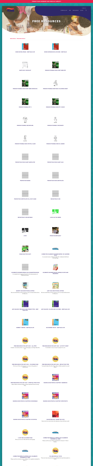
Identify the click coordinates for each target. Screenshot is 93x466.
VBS (70, 10)
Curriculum (64, 10)
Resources (76, 10)
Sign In (84, 8)
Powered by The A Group (51, 451)
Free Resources (21, 38)
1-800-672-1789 (30, 448)
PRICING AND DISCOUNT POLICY (58, 444)
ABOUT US (58, 442)
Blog (82, 10)
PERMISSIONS (71, 444)
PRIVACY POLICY (66, 442)
